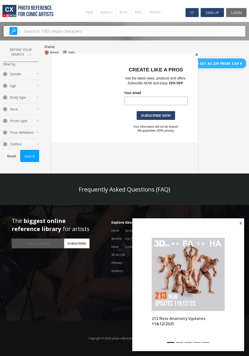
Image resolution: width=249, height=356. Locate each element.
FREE (138, 12)
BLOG (123, 12)
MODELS (106, 12)
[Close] (196, 54)
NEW (89, 12)
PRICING (154, 12)
